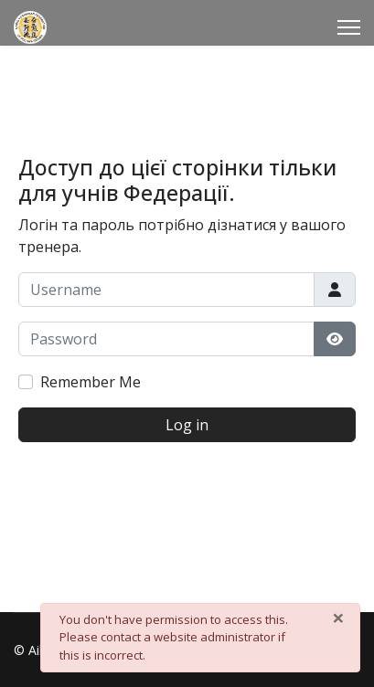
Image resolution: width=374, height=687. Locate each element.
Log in (187, 425)
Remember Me (90, 382)
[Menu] (348, 27)
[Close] (338, 617)
